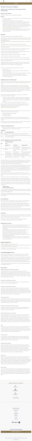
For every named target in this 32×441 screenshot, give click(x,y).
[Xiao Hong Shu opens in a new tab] (19, 422)
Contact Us (16, 418)
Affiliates (16, 415)
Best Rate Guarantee (16, 408)
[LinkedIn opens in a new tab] (15, 422)
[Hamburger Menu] (31, 1)
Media (16, 411)
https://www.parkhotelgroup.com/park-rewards (18, 44)
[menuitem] (16, 408)
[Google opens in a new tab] (17, 422)
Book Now (16, 3)
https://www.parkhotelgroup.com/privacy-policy (10, 27)
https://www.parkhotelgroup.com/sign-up (9, 107)
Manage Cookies (16, 439)
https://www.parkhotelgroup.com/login (8, 245)
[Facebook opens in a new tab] (12, 422)
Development (16, 413)
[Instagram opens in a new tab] (13, 422)
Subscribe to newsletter (16, 431)
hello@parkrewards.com (6, 264)
